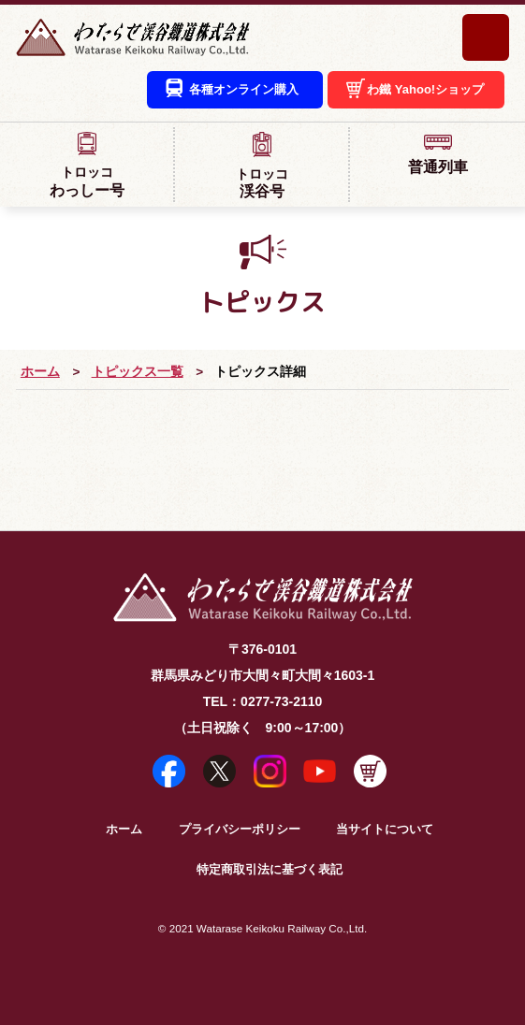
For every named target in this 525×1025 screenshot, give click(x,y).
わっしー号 (86, 164)
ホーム (40, 372)
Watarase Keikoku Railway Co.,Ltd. (282, 928)
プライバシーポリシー (239, 829)
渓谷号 (261, 165)
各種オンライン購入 (244, 89)
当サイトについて (384, 829)
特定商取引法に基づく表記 (270, 869)
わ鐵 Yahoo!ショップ (425, 89)
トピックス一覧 (137, 372)
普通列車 (437, 153)
